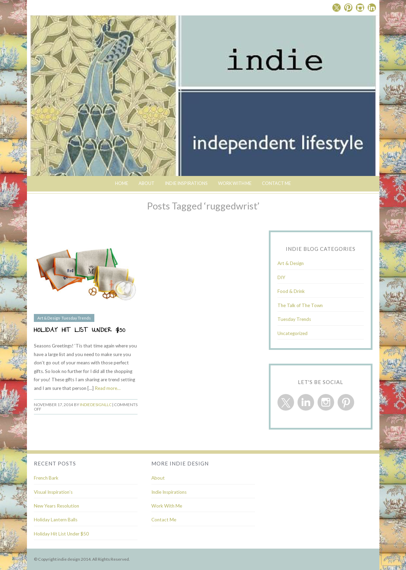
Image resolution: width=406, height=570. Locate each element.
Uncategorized (292, 333)
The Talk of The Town (300, 305)
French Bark (46, 478)
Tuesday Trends (76, 318)
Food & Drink (291, 291)
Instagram (360, 7)
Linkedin (372, 7)
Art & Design (48, 318)
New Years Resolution (56, 506)
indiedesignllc (96, 404)
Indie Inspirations (169, 492)
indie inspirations (186, 183)
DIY (281, 277)
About (146, 183)
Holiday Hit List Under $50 (80, 331)
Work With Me (235, 183)
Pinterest (348, 7)
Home (121, 183)
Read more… (108, 388)
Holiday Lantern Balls (55, 519)
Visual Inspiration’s (53, 492)
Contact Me (276, 183)
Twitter (336, 7)
